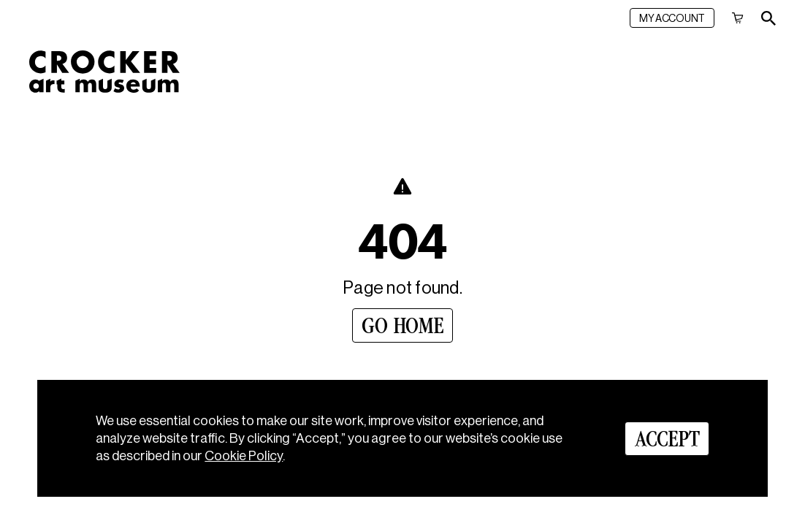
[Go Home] (402, 325)
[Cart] (738, 17)
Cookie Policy (244, 456)
